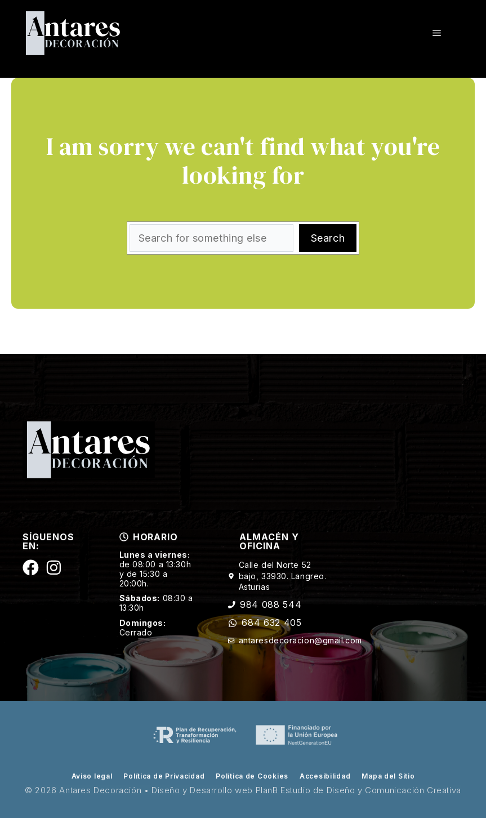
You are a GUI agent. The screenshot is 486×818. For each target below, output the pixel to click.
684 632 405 (271, 622)
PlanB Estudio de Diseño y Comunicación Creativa (358, 790)
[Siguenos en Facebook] (31, 567)
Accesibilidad (325, 776)
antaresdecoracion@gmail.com (300, 640)
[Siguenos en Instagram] (54, 567)
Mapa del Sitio (388, 776)
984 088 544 (270, 604)
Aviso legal (92, 776)
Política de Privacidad (163, 776)
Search (328, 238)
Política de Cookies (252, 776)
